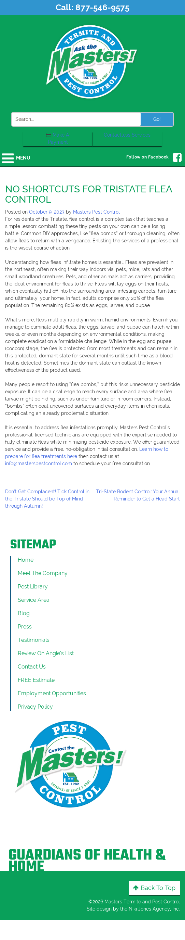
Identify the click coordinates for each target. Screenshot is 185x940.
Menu (23, 158)
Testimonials (33, 640)
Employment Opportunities (52, 693)
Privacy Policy (35, 706)
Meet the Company (43, 573)
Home (25, 560)
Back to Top (154, 887)
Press (25, 626)
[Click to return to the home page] (92, 61)
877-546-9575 (102, 7)
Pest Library (33, 586)
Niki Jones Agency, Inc (154, 909)
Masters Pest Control (96, 212)
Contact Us (32, 666)
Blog (24, 613)
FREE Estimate (36, 680)
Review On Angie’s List (46, 653)
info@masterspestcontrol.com (38, 463)
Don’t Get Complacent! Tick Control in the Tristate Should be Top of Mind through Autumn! (47, 499)
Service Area (33, 600)
